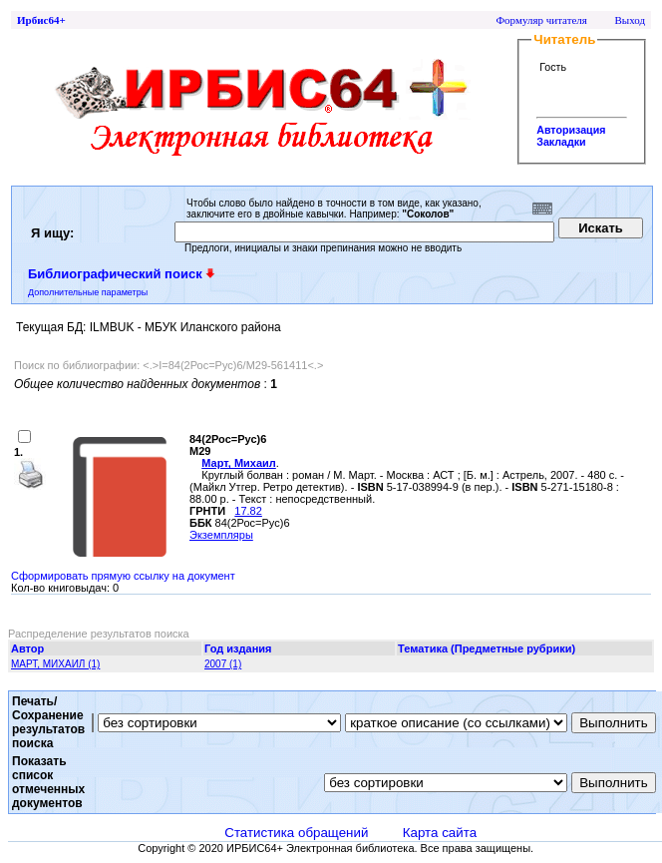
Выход (629, 20)
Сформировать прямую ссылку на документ (123, 576)
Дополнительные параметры (88, 292)
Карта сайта (440, 832)
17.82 (248, 511)
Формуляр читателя (541, 20)
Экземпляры (221, 535)
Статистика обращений (296, 832)
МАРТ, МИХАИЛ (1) (55, 663)
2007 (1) (222, 663)
